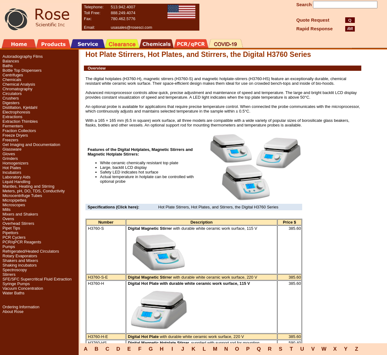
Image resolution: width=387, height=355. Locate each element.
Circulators (12, 93)
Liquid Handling (16, 181)
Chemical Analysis (18, 84)
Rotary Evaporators (19, 256)
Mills (6, 209)
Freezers (10, 140)
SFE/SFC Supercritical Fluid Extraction (37, 279)
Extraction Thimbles (20, 121)
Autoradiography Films (22, 56)
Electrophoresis (16, 112)
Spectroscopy (14, 269)
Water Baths (13, 293)
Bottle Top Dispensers (21, 70)
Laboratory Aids (16, 177)
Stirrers (8, 274)
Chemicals (11, 79)
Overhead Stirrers (18, 223)
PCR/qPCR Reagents (21, 242)
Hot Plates (11, 167)
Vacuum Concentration (22, 288)
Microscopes (13, 205)
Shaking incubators (19, 265)
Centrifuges (12, 75)
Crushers (10, 98)
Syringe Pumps (16, 283)
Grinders (10, 158)
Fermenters (12, 126)
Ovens (8, 218)
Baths (7, 65)
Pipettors (10, 232)
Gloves (8, 154)
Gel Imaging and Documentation (31, 144)
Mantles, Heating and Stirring (28, 186)
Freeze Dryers (15, 135)
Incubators (11, 172)
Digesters (11, 103)
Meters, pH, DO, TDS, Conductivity (33, 191)
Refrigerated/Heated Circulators (30, 251)
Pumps (8, 246)
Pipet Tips (11, 228)
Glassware (11, 149)
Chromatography (17, 89)
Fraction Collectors (19, 130)
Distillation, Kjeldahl (19, 107)
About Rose (13, 311)
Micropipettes (14, 200)
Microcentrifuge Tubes (22, 195)
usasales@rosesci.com (131, 27)
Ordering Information (20, 307)
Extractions (12, 116)
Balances (10, 61)
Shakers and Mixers (20, 260)
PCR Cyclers (13, 237)
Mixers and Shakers (20, 214)
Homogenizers (15, 163)
